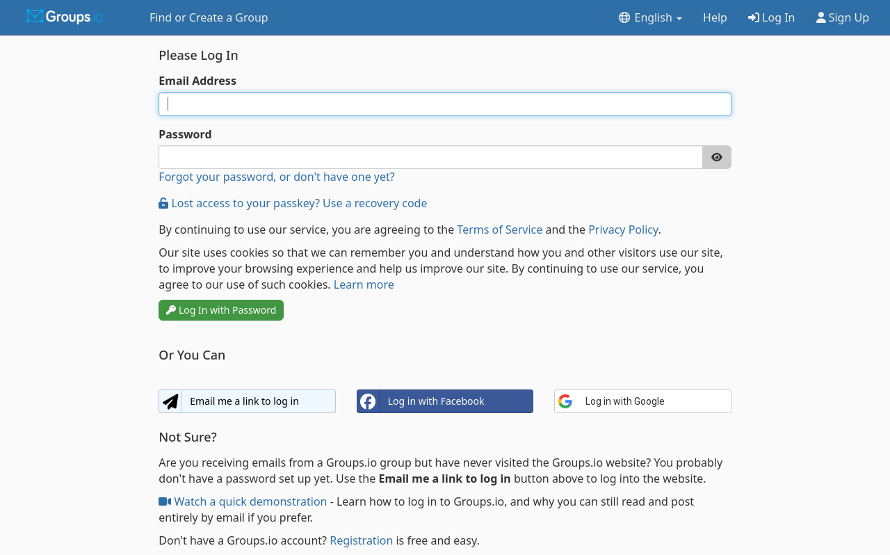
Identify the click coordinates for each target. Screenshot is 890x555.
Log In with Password (221, 309)
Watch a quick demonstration (244, 501)
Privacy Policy (623, 229)
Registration (361, 540)
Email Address (197, 80)
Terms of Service (499, 229)
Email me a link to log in (228, 401)
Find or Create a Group (208, 17)
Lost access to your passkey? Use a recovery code (293, 203)
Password (185, 134)
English (649, 17)
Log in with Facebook (421, 401)
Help (715, 17)
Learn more (364, 284)
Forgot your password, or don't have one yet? (276, 176)
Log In (771, 17)
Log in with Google (611, 401)
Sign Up (843, 17)
